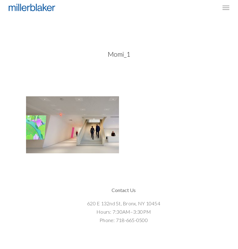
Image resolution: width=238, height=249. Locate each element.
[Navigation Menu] (226, 7)
